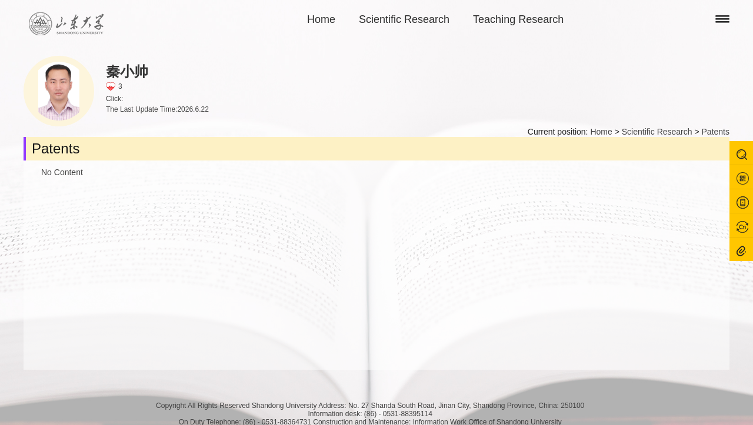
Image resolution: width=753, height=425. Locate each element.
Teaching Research (518, 19)
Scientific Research (404, 19)
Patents (715, 131)
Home (321, 19)
